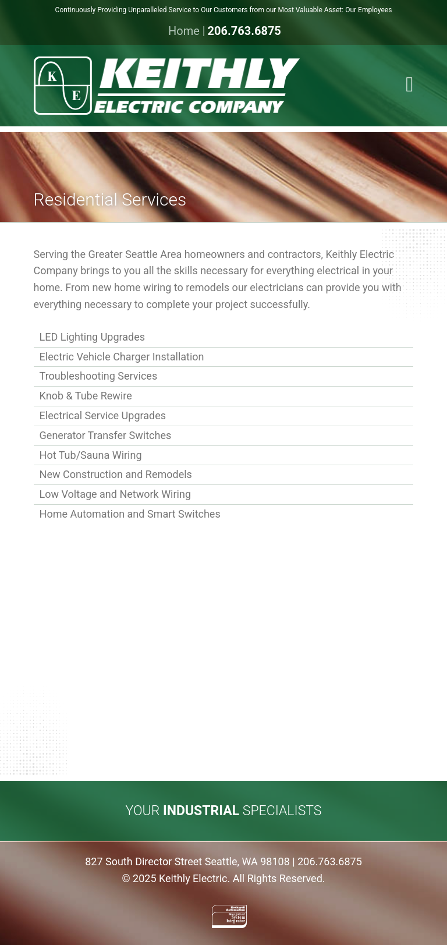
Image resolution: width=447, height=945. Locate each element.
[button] (409, 85)
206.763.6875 (244, 31)
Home (184, 31)
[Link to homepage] (224, 85)
